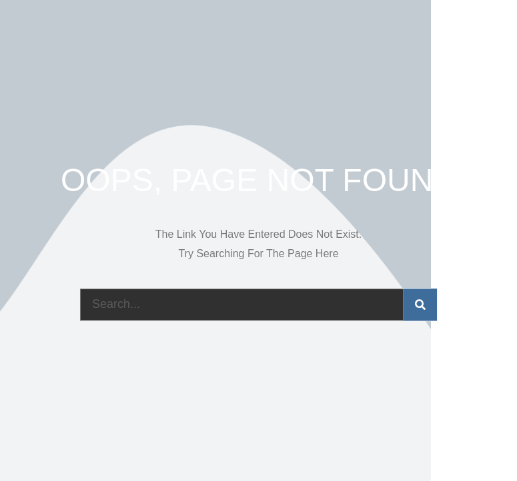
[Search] (420, 305)
